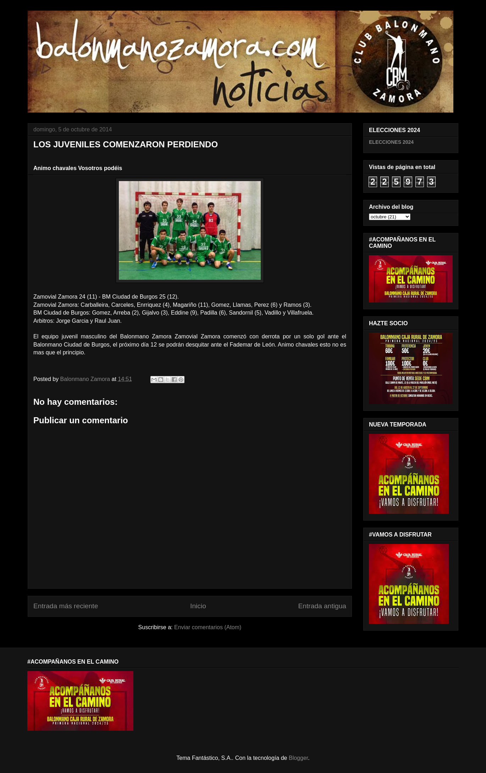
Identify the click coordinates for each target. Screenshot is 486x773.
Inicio (198, 606)
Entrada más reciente (65, 606)
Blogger (298, 758)
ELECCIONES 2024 (391, 142)
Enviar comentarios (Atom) (207, 627)
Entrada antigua (322, 606)
